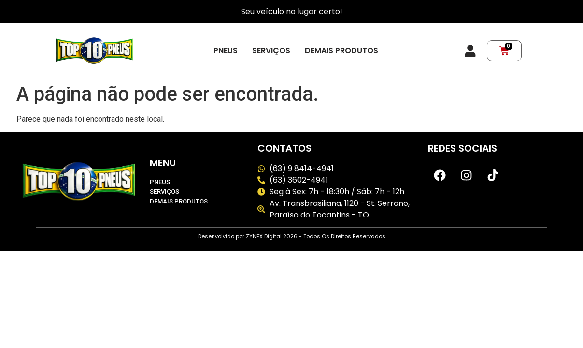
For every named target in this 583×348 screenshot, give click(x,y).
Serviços (271, 51)
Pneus (225, 51)
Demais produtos (341, 51)
